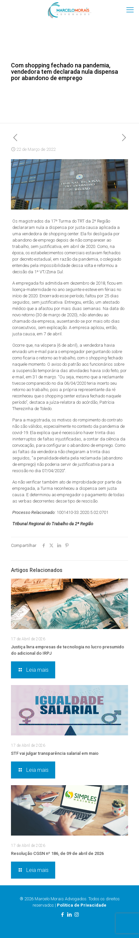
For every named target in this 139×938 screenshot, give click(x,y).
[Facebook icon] (62, 915)
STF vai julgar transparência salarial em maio (54, 753)
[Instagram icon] (76, 915)
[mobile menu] (130, 10)
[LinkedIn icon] (69, 915)
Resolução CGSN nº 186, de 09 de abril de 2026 (57, 853)
